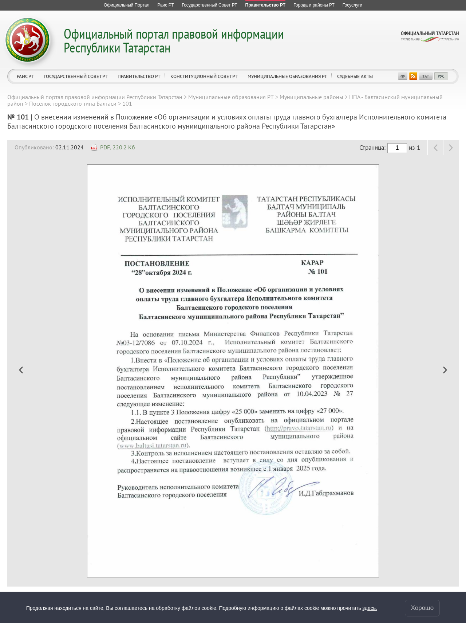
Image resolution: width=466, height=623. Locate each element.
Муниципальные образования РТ (287, 76)
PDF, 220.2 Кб (117, 147)
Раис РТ (25, 76)
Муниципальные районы (311, 97)
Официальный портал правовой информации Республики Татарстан (174, 40)
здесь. (370, 608)
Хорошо (422, 607)
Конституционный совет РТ (203, 76)
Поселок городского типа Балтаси (72, 103)
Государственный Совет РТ (75, 76)
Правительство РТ (139, 76)
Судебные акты (355, 76)
